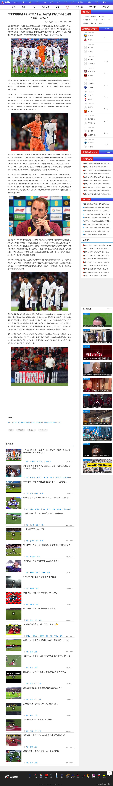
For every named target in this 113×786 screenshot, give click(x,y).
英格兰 (49, 509)
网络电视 (106, 7)
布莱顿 (36, 493)
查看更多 (108, 28)
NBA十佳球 (86, 20)
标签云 (98, 784)
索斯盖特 (20, 430)
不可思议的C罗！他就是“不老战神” (38, 719)
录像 (57, 7)
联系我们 (103, 784)
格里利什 (39, 477)
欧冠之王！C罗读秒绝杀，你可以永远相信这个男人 (44, 672)
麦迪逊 (52, 477)
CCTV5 (102, 20)
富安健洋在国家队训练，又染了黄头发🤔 (40, 624)
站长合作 (109, 784)
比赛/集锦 (86, 16)
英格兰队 (31, 430)
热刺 (31, 620)
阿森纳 (64, 509)
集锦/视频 (45, 7)
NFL (99, 777)
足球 (41, 493)
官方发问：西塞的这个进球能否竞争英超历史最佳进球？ (46, 545)
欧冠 (51, 2)
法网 (93, 777)
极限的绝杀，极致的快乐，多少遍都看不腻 (41, 751)
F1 (82, 777)
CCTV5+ (109, 20)
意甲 (58, 2)
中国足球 (41, 636)
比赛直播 (93, 23)
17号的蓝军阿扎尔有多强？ (34, 529)
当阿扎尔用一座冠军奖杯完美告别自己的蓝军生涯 (44, 513)
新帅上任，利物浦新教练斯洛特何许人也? (40, 593)
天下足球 (101, 16)
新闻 (67, 7)
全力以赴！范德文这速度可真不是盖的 (39, 608)
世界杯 (80, 2)
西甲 (37, 2)
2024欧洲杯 (43, 430)
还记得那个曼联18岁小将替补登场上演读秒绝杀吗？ (45, 735)
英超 (30, 2)
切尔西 (59, 509)
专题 (33, 7)
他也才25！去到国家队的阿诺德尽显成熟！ (41, 561)
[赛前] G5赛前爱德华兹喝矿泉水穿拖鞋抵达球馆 (98, 190)
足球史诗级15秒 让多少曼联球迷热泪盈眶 (40, 704)
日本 (27, 493)
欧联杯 (38, 525)
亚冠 (96, 2)
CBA (44, 2)
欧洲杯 (89, 2)
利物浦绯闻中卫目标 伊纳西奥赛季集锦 (39, 577)
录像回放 (93, 16)
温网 (88, 777)
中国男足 (34, 636)
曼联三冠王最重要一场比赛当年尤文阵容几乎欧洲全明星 (46, 656)
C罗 (27, 509)
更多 (108, 308)
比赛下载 (79, 7)
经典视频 (92, 7)
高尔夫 (104, 777)
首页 (13, 7)
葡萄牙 (43, 509)
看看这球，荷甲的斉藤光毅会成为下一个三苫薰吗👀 (45, 482)
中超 (23, 2)
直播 (23, 7)
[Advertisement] (40, 401)
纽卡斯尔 (32, 556)
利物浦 (32, 572)
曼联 (31, 652)
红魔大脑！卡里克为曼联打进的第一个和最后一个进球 (46, 640)
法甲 (72, 2)
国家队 (32, 509)
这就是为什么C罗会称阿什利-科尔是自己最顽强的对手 (46, 498)
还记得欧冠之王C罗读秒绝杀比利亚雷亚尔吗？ (42, 688)
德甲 (65, 2)
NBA (16, 2)
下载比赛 (95, 20)
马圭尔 (46, 477)
